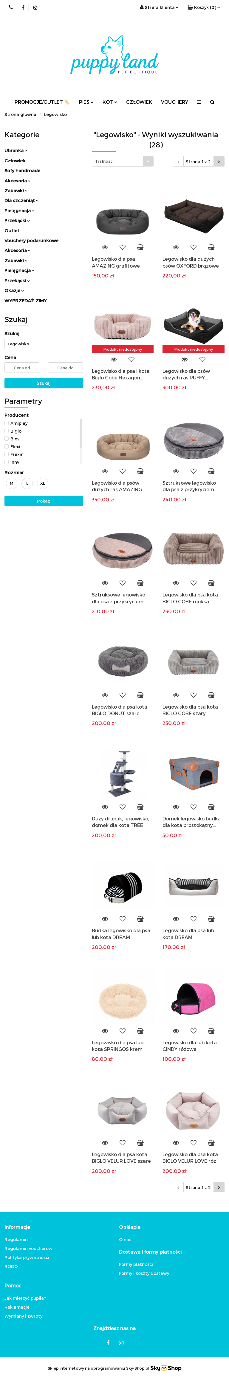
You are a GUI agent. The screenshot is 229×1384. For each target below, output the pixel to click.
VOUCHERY (174, 102)
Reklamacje (17, 1307)
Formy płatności (136, 1264)
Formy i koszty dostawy (144, 1273)
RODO (11, 1266)
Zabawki (15, 190)
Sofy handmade (22, 170)
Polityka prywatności (26, 1257)
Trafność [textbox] (104, 161)
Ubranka (15, 150)
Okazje (14, 290)
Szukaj (44, 383)
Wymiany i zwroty (23, 1316)
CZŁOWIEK (139, 102)
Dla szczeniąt (21, 200)
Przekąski (17, 220)
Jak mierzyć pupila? (25, 1298)
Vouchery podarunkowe (31, 240)
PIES (86, 102)
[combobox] (123, 161)
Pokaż (43, 500)
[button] (204, 7)
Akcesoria (17, 180)
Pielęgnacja (19, 210)
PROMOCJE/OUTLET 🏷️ (42, 102)
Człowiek (14, 160)
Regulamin (16, 1239)
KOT (110, 102)
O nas (125, 1239)
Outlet (11, 230)
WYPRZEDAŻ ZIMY (25, 300)
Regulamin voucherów (28, 1248)
